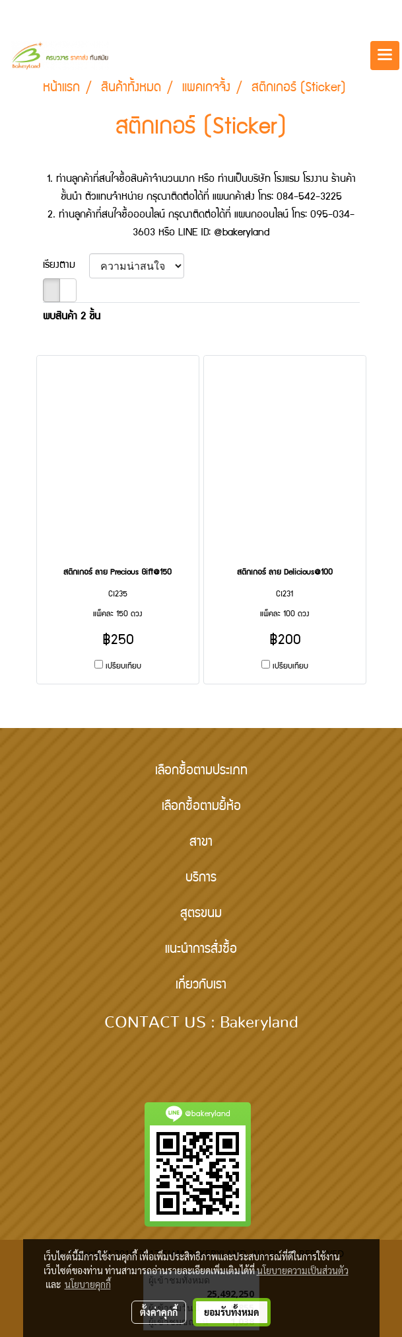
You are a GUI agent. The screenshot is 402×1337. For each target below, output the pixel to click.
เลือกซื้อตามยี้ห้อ (201, 807)
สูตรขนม (201, 914)
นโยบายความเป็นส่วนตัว (303, 1270)
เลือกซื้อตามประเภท (201, 771)
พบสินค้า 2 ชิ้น (71, 317)
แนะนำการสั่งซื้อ (201, 950)
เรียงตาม (66, 265)
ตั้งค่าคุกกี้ (159, 1312)
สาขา (201, 843)
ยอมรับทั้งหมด (231, 1312)
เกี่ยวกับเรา (201, 986)
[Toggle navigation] (384, 55)
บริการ (201, 878)
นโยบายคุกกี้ (88, 1284)
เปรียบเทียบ (123, 666)
